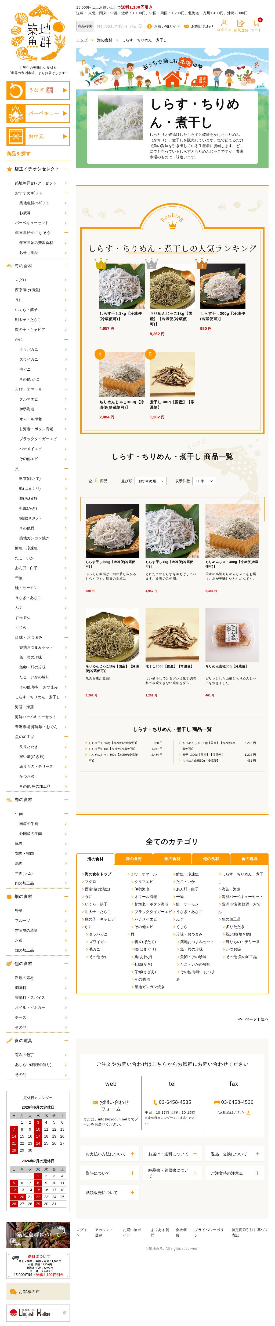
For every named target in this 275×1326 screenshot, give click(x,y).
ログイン (224, 26)
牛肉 (19, 814)
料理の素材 (41, 978)
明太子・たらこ (41, 319)
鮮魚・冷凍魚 (41, 548)
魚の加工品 (25, 737)
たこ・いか (41, 558)
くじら (41, 627)
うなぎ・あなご (41, 598)
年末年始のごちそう (32, 233)
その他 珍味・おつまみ (43, 687)
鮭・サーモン (41, 588)
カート (256, 26)
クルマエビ (43, 399)
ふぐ (41, 607)
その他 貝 (141, 979)
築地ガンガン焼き (43, 538)
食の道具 (19, 1040)
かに (19, 339)
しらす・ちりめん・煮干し (41, 697)
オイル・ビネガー (41, 1007)
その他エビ (43, 458)
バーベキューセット (41, 223)
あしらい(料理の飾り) (41, 1064)
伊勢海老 (43, 409)
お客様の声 (25, 1292)
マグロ (41, 280)
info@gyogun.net (112, 1119)
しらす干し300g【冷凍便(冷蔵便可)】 (114, 742)
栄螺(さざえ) (43, 518)
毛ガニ (43, 369)
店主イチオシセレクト (33, 169)
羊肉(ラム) (41, 873)
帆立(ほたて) (43, 478)
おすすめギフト (29, 193)
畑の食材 (19, 896)
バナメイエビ (43, 449)
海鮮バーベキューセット (41, 717)
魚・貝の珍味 (43, 657)
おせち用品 (43, 252)
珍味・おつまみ (29, 637)
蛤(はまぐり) (43, 488)
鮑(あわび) (43, 498)
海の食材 (19, 266)
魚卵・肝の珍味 (43, 667)
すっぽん (41, 617)
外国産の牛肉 (43, 833)
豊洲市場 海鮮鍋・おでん (41, 727)
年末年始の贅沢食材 (43, 242)
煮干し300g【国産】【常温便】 (203, 754)
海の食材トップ (96, 874)
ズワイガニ (43, 359)
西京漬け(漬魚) (41, 290)
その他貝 (43, 528)
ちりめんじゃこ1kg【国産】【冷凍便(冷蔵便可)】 (208, 745)
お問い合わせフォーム (111, 1105)
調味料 (41, 987)
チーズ (41, 1017)
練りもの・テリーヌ (43, 766)
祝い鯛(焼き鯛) (43, 756)
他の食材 (19, 963)
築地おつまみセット (43, 647)
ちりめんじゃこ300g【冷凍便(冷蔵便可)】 (113, 757)
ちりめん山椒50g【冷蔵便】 (201, 760)
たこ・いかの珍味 (43, 677)
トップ (82, 40)
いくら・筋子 (41, 310)
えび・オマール (29, 389)
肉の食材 (19, 799)
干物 (41, 578)
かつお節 (43, 776)
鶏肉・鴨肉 (41, 853)
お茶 (41, 940)
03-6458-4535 (172, 1102)
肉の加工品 (41, 883)
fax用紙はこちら (234, 1113)
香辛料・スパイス (41, 997)
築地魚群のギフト (43, 203)
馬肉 (41, 863)
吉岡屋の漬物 (41, 930)
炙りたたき (43, 746)
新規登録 (241, 26)
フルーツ (41, 920)
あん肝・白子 (41, 568)
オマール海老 (43, 419)
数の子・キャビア (41, 329)
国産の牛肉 (43, 823)
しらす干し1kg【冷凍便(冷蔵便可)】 (113, 748)
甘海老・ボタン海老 (43, 429)
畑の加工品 (41, 950)
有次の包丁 (41, 1055)
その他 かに (43, 379)
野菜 (41, 910)
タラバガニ (43, 349)
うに (41, 300)
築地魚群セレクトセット (41, 183)
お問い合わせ (199, 26)
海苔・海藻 (41, 707)
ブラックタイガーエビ (43, 439)
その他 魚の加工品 (43, 786)
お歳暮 (43, 213)
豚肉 (41, 843)
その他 (41, 1027)
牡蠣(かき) (43, 508)
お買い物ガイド (163, 26)
